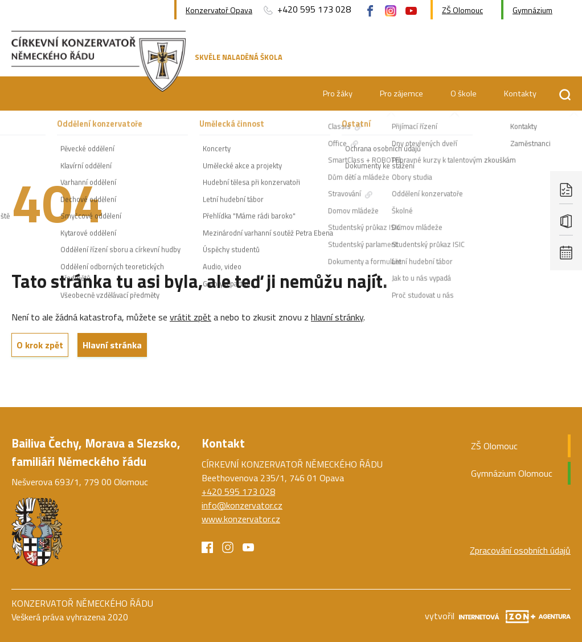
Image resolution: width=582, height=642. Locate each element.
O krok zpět (40, 345)
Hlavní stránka (112, 345)
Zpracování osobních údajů (520, 550)
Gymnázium (532, 10)
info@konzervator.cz (242, 505)
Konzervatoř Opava (219, 10)
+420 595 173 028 (306, 9)
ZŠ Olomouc (462, 10)
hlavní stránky (337, 317)
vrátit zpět (190, 317)
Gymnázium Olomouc (511, 473)
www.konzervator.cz (241, 519)
